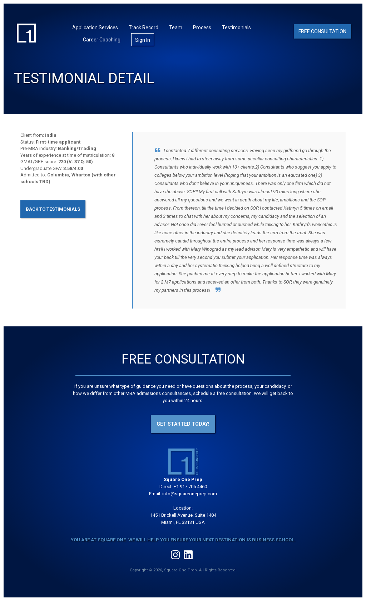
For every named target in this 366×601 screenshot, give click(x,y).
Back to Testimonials (53, 209)
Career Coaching (101, 39)
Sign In (142, 40)
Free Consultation (322, 31)
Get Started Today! (183, 424)
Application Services (95, 27)
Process (202, 27)
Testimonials (236, 27)
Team (175, 27)
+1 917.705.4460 (190, 486)
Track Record (143, 27)
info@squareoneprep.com (189, 493)
